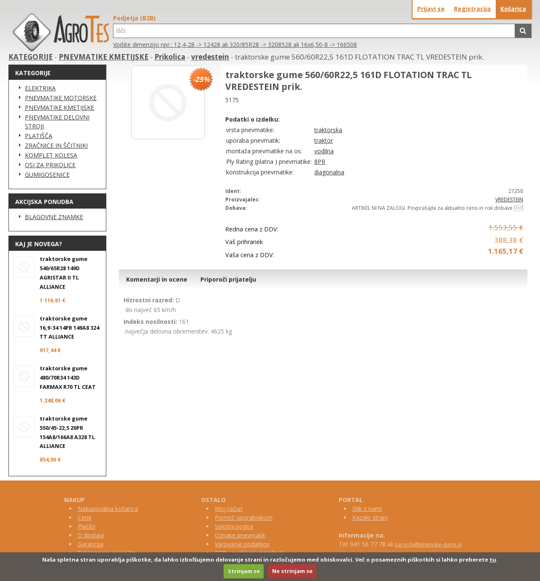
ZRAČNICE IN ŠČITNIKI (56, 145)
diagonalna (329, 172)
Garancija (90, 544)
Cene (85, 517)
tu (492, 559)
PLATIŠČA (38, 136)
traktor (323, 140)
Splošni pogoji (234, 526)
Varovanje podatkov (242, 544)
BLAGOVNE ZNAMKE (54, 217)
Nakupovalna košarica (108, 509)
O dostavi (91, 535)
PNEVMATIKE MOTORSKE (61, 98)
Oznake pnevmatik (240, 535)
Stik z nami (367, 509)
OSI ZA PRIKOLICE (50, 165)
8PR (319, 161)
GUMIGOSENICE (47, 175)
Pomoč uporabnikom (244, 517)
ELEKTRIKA (40, 88)
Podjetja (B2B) (134, 18)
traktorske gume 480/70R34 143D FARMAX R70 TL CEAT (68, 378)
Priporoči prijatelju (228, 279)
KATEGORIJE (30, 56)
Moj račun (229, 509)
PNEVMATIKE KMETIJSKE (103, 56)
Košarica (513, 9)
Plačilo (86, 526)
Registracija (472, 9)
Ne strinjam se (292, 571)
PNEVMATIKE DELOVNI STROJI (57, 121)
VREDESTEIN (509, 199)
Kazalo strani (370, 517)
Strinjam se (244, 571)
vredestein (210, 56)
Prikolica (169, 56)
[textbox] (314, 31)
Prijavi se (431, 9)
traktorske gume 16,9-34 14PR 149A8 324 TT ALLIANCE (69, 328)
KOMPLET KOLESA (51, 155)
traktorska (328, 130)
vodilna (324, 151)
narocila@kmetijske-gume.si (428, 544)
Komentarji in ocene (156, 279)
